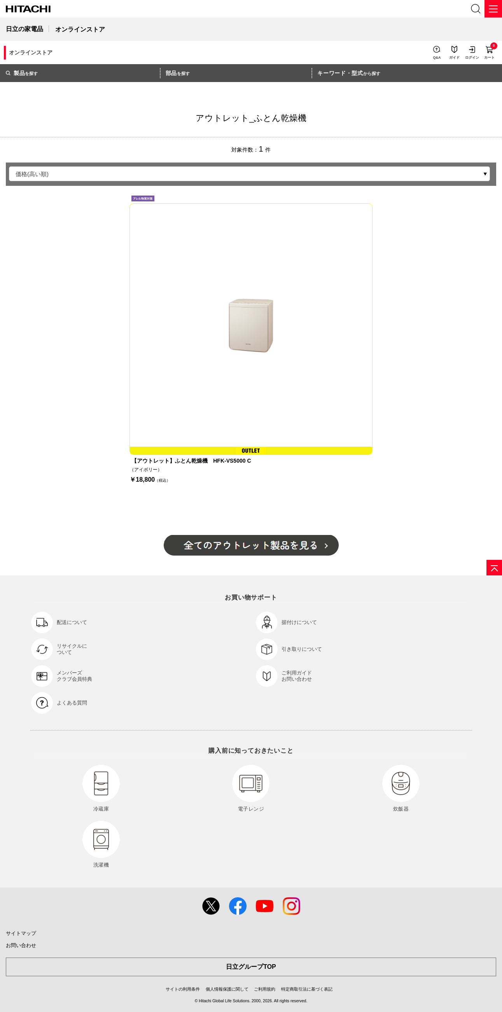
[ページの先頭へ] (494, 567)
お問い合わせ (21, 945)
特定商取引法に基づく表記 (306, 989)
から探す (348, 73)
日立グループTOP (251, 966)
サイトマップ (21, 933)
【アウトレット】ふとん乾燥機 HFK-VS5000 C (191, 461)
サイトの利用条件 (183, 989)
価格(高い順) (32, 174)
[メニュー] (493, 8)
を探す (22, 73)
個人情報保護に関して (227, 989)
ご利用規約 (264, 989)
